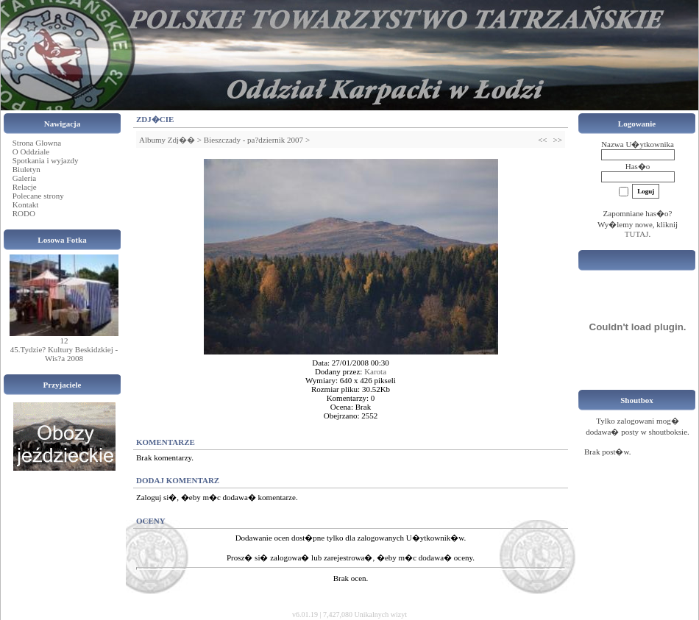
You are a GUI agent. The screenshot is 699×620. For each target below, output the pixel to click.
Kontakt (25, 204)
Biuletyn (26, 169)
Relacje (25, 186)
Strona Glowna (37, 142)
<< (542, 139)
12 (64, 340)
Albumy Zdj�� (167, 139)
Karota (375, 371)
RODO (24, 213)
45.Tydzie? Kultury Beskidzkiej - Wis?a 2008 (64, 354)
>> (557, 139)
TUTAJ (637, 233)
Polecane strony (38, 195)
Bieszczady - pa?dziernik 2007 (253, 139)
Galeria (24, 178)
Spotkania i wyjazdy (46, 160)
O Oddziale (31, 151)
